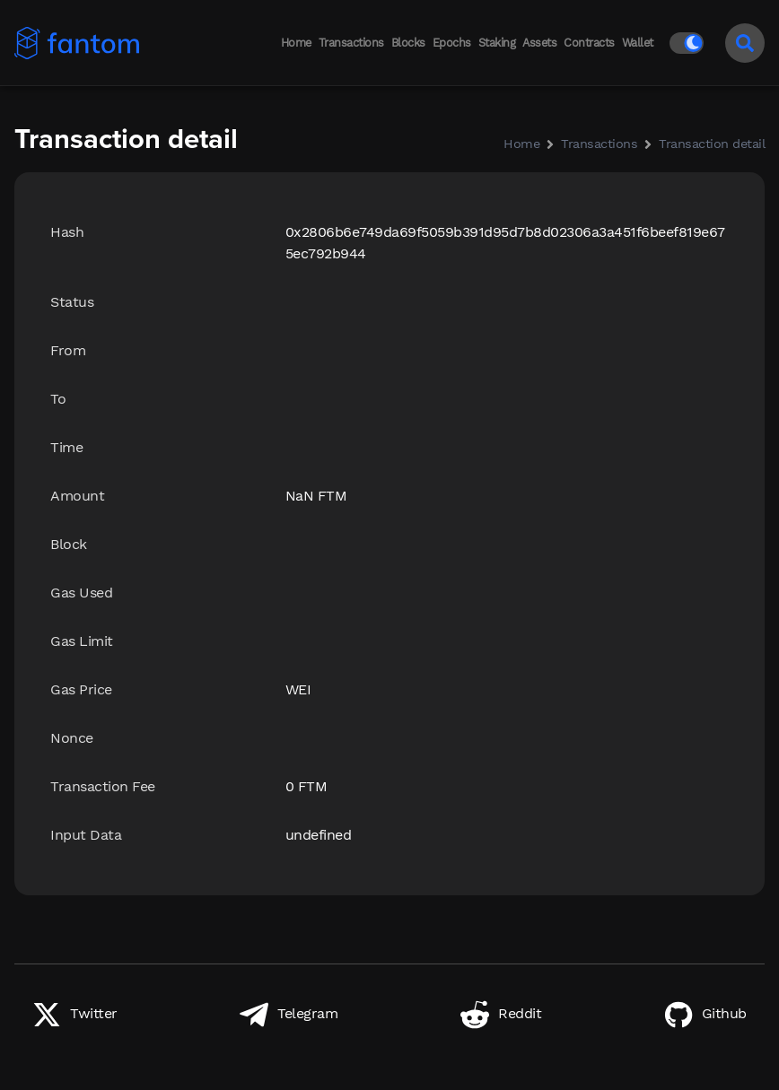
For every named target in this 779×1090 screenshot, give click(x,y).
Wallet (637, 42)
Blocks (408, 42)
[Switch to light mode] (690, 43)
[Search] (745, 43)
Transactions (351, 42)
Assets (539, 42)
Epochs (452, 42)
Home (296, 42)
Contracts (589, 42)
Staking (497, 42)
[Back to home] (70, 43)
